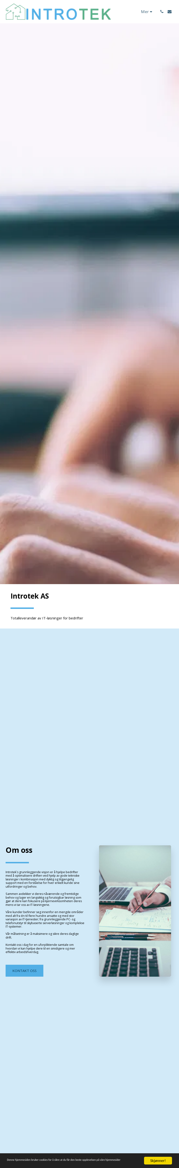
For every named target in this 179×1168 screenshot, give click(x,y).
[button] (161, 12)
